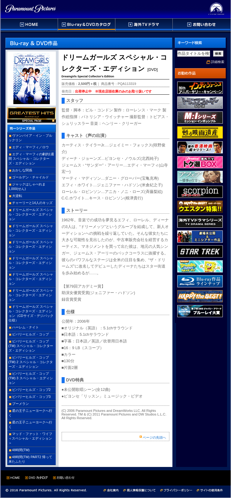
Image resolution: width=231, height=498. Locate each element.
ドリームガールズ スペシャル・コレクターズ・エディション (30, 214)
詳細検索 (217, 62)
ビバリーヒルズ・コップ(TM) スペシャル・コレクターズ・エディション (30, 345)
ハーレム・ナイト (25, 327)
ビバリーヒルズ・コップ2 (31, 389)
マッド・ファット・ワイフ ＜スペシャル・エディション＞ (30, 438)
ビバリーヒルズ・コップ (30, 334)
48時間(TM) (21, 450)
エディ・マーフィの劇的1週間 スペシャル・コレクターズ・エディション (31, 158)
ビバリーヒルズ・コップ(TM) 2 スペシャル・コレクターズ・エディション (30, 362)
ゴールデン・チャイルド (30, 177)
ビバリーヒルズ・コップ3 (31, 396)
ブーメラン (20, 403)
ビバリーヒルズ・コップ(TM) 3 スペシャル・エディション (30, 378)
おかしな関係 (22, 170)
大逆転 (17, 196)
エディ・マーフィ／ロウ (30, 147)
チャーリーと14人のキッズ (32, 203)
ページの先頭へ (154, 437)
